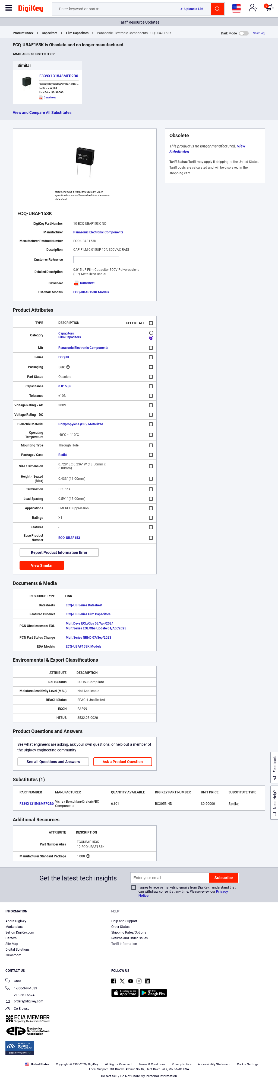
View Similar (42, 565)
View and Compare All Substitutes (42, 112)
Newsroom (13, 955)
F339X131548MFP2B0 (58, 76)
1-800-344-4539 (21, 988)
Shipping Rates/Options (128, 932)
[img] (30, 9)
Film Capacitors (77, 33)
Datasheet (83, 283)
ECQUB (63, 357)
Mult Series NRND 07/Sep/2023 (88, 637)
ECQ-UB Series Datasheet (84, 605)
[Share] (259, 33)
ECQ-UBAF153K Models (91, 292)
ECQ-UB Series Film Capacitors (88, 614)
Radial (62, 455)
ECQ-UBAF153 (69, 538)
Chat (13, 981)
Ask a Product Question (123, 762)
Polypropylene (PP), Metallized (80, 424)
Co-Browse (17, 1009)
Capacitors (49, 33)
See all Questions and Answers (53, 762)
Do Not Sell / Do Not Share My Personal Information (139, 1076)
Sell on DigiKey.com (19, 932)
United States (37, 1064)
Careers (11, 938)
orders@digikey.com (24, 1001)
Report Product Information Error (59, 552)
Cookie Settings (247, 1064)
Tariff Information (124, 944)
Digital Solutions (17, 949)
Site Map (11, 944)
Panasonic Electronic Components (98, 232)
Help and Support (124, 921)
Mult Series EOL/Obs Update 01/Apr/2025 (96, 628)
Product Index (23, 33)
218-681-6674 (19, 995)
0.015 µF (64, 386)
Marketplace (14, 927)
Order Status (120, 927)
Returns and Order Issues (129, 938)
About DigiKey (15, 921)
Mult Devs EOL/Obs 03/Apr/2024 (89, 623)
